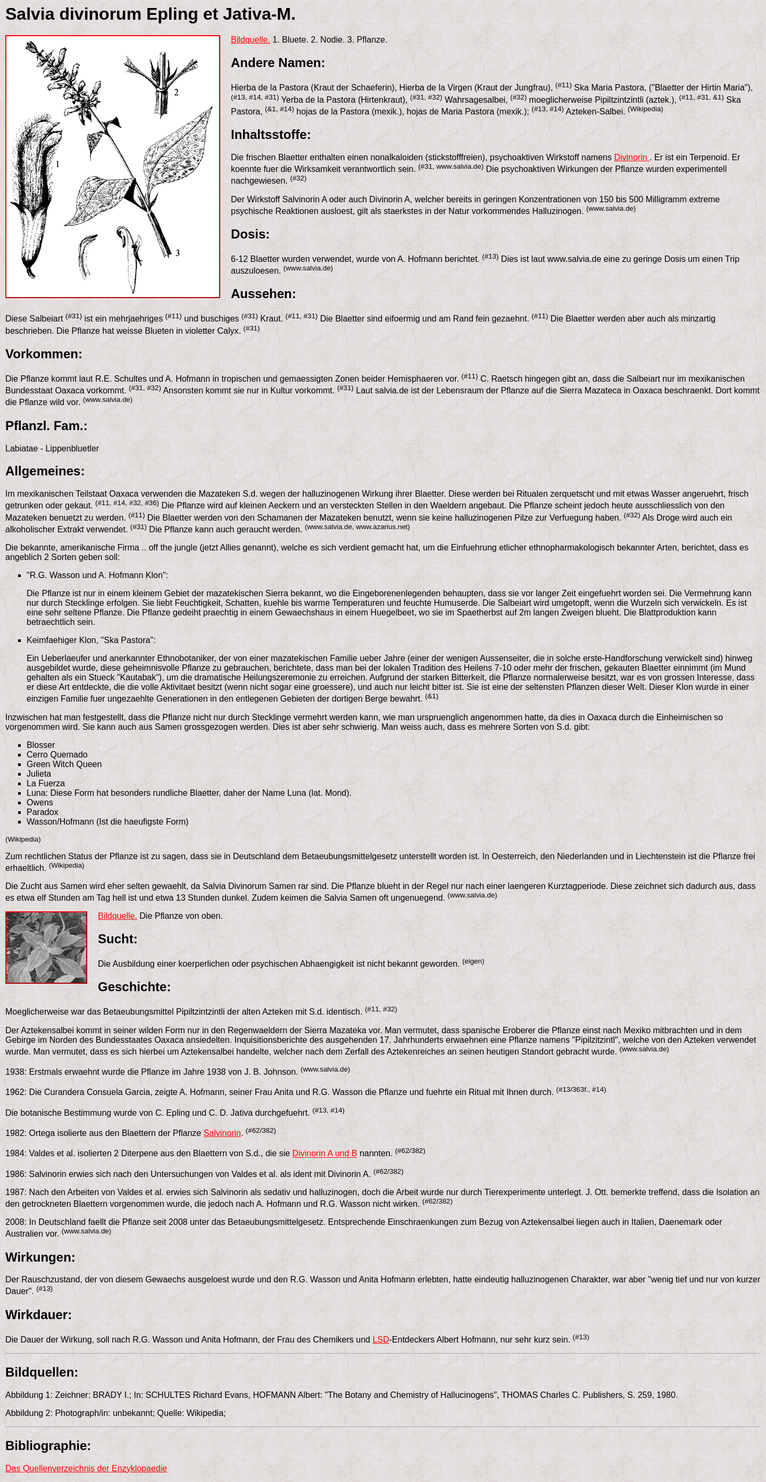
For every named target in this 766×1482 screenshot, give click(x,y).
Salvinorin (222, 1133)
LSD (380, 1339)
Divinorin (632, 157)
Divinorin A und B (325, 1153)
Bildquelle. (250, 39)
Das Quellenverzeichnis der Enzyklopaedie (86, 1468)
